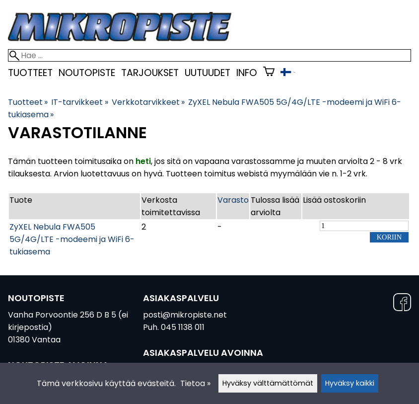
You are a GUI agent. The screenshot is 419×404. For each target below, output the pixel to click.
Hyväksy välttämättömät (267, 383)
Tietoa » (195, 383)
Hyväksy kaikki (349, 383)
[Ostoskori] (269, 73)
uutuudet (207, 73)
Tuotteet (30, 73)
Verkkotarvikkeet (148, 102)
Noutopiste (87, 73)
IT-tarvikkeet (79, 102)
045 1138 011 (183, 327)
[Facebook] (402, 304)
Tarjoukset (150, 73)
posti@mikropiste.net (185, 315)
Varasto (233, 200)
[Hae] (209, 55)
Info (246, 73)
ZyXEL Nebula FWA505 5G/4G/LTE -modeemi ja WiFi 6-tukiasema (72, 239)
